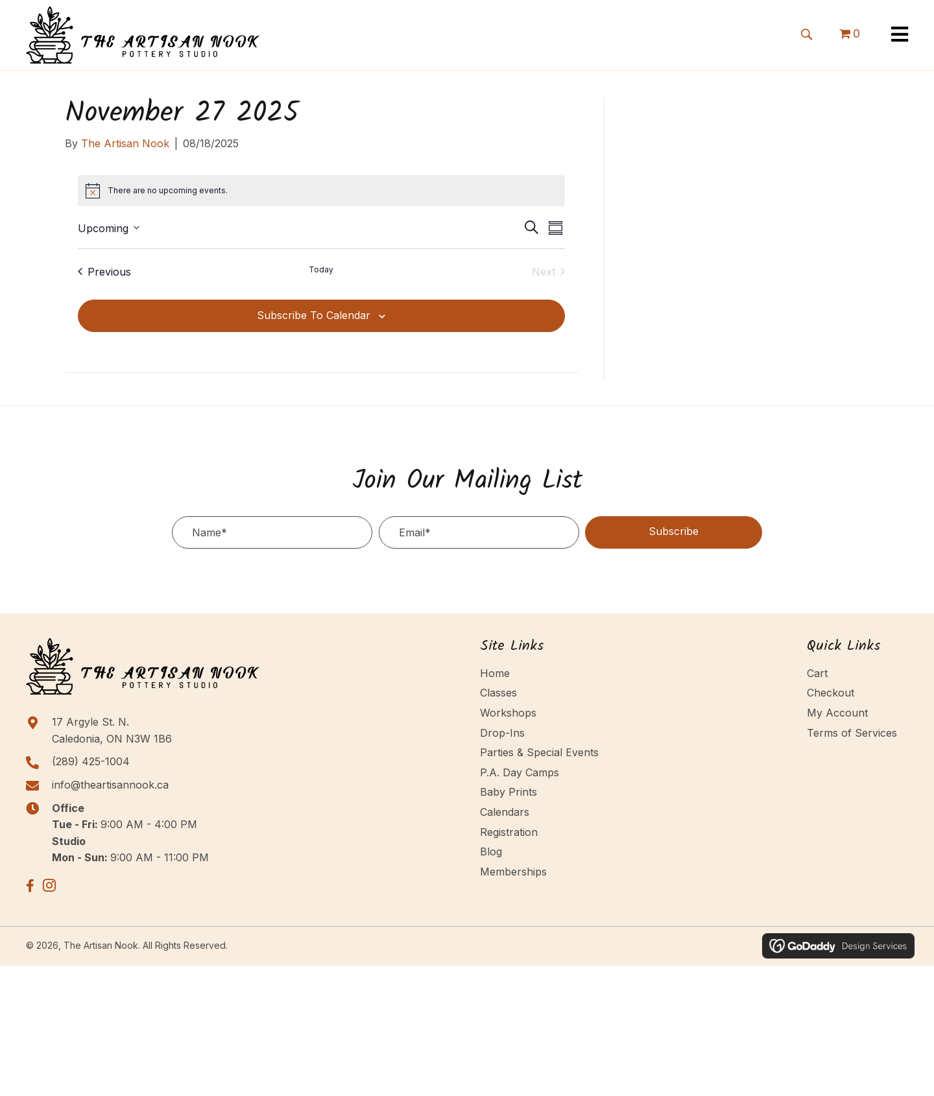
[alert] (322, 190)
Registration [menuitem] (509, 832)
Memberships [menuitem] (513, 871)
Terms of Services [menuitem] (852, 732)
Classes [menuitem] (498, 692)
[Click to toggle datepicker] (108, 227)
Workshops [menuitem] (508, 712)
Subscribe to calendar (313, 315)
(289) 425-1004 (91, 761)
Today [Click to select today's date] (321, 269)
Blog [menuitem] (491, 851)
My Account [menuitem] (837, 712)
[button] (806, 33)
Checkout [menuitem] (830, 692)
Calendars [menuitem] (504, 811)
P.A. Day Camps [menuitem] (519, 772)
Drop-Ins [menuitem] (502, 732)
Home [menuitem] (495, 673)
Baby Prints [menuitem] (508, 791)
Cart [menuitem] (817, 673)
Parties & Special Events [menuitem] (539, 752)
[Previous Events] (104, 272)
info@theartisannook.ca (110, 784)
